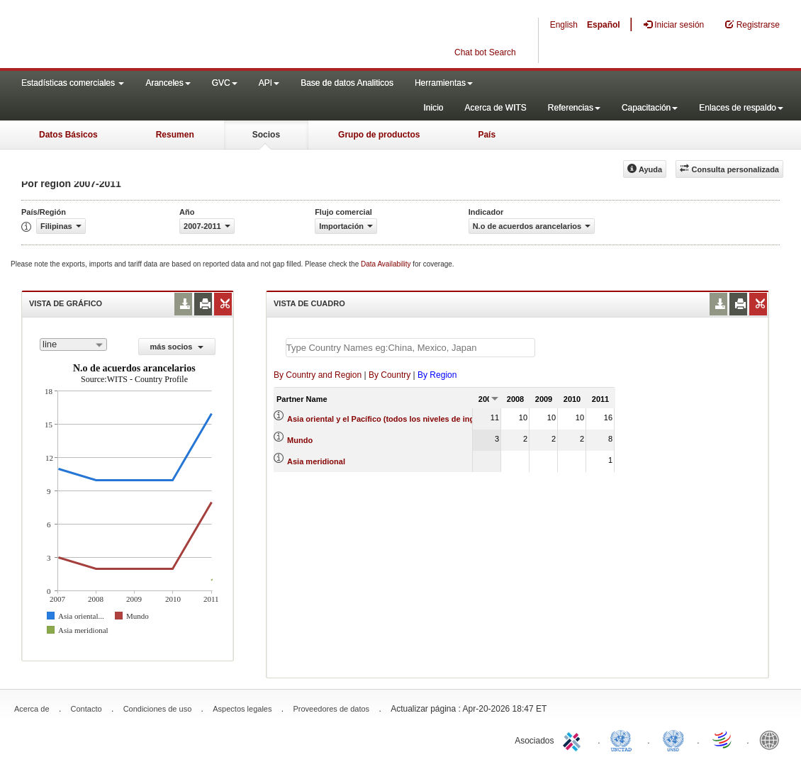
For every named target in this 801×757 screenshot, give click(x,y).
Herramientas (444, 83)
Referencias (574, 108)
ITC (574, 739)
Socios (266, 135)
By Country (389, 375)
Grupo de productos (379, 135)
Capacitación (650, 108)
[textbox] (410, 347)
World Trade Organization (723, 739)
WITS (142, 35)
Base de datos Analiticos (347, 83)
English (564, 25)
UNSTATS (673, 739)
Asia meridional (316, 461)
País (486, 135)
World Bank (772, 739)
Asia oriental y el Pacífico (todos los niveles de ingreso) (390, 419)
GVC (224, 83)
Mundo (300, 440)
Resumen (175, 135)
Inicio (433, 108)
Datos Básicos (68, 135)
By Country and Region (318, 375)
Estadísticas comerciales (72, 83)
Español (603, 25)
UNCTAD (624, 739)
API (269, 83)
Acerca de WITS (495, 108)
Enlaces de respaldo (741, 108)
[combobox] (73, 344)
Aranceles (167, 83)
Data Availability (387, 264)
